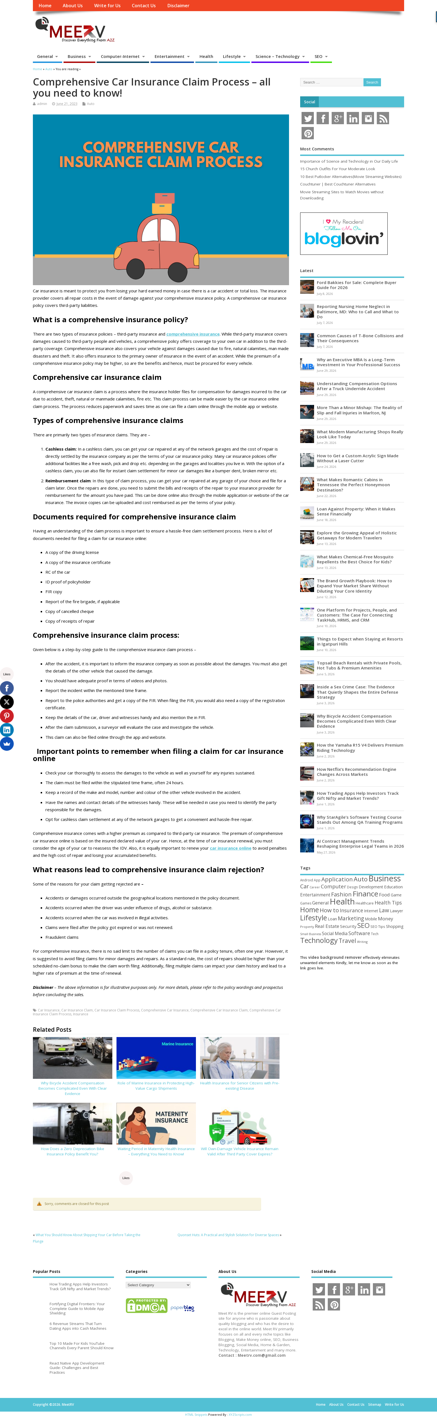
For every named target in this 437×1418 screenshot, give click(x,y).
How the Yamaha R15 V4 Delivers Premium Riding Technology (360, 747)
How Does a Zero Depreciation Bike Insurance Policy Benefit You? (72, 1151)
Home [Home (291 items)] (309, 909)
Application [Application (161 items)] (337, 879)
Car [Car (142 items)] (304, 886)
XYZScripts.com (240, 1414)
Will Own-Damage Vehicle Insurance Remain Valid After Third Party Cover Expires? (239, 1151)
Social (309, 101)
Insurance (80, 1014)
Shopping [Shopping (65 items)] (395, 926)
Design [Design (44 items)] (352, 887)
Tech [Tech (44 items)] (374, 934)
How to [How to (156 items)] (329, 910)
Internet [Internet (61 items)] (371, 910)
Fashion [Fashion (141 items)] (341, 894)
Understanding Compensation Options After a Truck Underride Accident (357, 386)
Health (206, 56)
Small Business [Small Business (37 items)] (310, 934)
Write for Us (107, 6)
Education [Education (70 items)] (393, 886)
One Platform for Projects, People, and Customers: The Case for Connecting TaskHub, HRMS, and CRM (357, 615)
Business (77, 56)
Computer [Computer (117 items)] (333, 886)
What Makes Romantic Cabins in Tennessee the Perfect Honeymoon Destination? (353, 484)
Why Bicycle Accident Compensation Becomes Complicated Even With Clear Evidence (72, 1088)
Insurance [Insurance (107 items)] (351, 910)
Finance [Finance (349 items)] (365, 894)
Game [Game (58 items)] (396, 895)
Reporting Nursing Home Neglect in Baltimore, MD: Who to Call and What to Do (358, 311)
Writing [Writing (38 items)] (362, 942)
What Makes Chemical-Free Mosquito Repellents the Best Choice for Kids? (355, 559)
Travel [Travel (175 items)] (347, 941)
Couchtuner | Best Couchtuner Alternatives (338, 184)
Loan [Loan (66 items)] (332, 918)
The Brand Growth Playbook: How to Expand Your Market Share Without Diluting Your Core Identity (354, 585)
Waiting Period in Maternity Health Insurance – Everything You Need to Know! (156, 1151)
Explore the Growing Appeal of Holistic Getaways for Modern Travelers (357, 535)
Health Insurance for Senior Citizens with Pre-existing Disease (239, 1085)
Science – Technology (278, 56)
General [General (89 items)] (320, 902)
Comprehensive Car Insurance (165, 1010)
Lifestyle (232, 56)
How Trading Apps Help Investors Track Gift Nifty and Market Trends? (358, 795)
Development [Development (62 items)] (371, 886)
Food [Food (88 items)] (384, 894)
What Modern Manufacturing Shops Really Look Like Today (360, 434)
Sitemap (374, 1404)
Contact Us (144, 6)
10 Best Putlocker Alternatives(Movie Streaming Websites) (351, 176)
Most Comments (317, 148)
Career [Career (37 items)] (315, 887)
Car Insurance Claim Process (116, 1010)
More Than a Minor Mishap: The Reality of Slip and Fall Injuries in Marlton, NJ (359, 410)
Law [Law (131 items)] (384, 910)
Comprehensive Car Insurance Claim (219, 1010)
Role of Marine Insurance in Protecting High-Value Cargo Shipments (156, 1085)
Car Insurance (49, 1010)
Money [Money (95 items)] (385, 918)
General (45, 56)
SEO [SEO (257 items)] (363, 925)
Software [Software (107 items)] (359, 933)
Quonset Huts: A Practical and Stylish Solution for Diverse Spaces (228, 1235)
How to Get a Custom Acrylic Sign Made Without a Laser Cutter (358, 458)
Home (45, 6)
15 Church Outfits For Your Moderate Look (337, 168)
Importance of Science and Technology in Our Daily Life (349, 161)
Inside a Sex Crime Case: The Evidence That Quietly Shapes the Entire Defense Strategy (357, 692)
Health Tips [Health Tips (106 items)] (388, 902)
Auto (90, 103)
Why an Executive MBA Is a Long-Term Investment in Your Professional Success (358, 362)
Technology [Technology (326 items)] (319, 940)
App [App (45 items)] (317, 880)
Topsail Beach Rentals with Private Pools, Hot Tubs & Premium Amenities (359, 665)
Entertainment (169, 56)
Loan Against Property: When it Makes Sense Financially (356, 511)
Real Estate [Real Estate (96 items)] (327, 926)
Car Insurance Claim (77, 1010)
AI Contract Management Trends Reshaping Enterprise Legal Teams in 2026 (360, 843)
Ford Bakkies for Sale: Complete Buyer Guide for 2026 (356, 285)
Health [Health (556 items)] (342, 901)
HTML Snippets (196, 1414)
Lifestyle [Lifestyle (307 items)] (313, 917)
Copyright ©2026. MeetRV (53, 1404)
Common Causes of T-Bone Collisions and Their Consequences (360, 338)
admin (42, 103)
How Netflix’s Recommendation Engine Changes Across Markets (356, 771)
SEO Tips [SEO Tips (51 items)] (377, 926)
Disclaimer (178, 6)
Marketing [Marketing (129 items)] (351, 918)
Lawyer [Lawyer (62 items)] (396, 910)
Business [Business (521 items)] (384, 878)
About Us (73, 6)
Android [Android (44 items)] (306, 880)
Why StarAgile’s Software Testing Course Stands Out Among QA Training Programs (360, 819)
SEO (318, 56)
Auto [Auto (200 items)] (361, 879)
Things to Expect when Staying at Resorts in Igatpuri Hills (360, 641)
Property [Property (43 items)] (307, 927)
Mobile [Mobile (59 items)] (371, 918)
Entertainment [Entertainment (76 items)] (315, 895)
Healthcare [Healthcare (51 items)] (365, 903)
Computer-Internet (120, 56)
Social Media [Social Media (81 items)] (335, 933)
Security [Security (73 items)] (348, 926)
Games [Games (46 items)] (305, 903)
